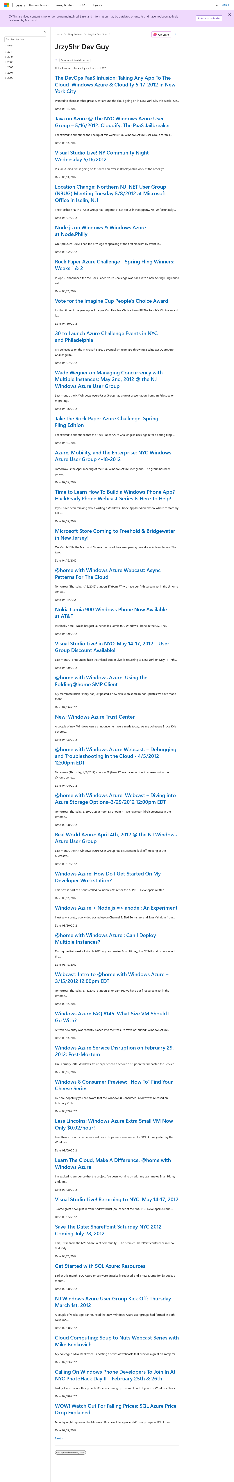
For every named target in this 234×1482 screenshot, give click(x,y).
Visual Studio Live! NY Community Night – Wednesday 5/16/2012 (104, 155)
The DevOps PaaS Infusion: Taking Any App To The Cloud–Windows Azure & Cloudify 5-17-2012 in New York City (115, 84)
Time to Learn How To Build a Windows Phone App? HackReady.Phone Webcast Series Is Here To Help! (115, 495)
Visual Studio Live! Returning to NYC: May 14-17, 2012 (116, 1199)
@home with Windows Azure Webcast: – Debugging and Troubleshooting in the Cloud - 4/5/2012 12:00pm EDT (115, 756)
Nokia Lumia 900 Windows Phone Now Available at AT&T (111, 612)
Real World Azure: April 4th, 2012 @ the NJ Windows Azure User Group (116, 837)
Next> (59, 1438)
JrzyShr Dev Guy (97, 34)
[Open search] (216, 5)
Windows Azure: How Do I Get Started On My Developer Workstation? (108, 876)
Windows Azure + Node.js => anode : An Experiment (116, 907)
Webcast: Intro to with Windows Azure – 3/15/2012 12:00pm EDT (111, 977)
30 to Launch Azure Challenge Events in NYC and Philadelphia (106, 336)
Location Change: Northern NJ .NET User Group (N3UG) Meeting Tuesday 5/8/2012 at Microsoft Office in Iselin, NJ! (110, 193)
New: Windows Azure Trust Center (95, 716)
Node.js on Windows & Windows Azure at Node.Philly (100, 230)
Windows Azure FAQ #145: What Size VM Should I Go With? (112, 1016)
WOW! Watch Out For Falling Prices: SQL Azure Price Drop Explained (115, 1409)
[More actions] (176, 34)
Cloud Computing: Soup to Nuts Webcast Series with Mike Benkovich (117, 1340)
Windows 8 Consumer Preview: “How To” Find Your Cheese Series (114, 1085)
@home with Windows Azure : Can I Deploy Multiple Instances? (105, 938)
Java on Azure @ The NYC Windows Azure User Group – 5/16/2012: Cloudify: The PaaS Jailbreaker (112, 121)
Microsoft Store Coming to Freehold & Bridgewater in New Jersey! (115, 534)
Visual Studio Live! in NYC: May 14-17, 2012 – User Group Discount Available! (112, 646)
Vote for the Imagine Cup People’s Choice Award (111, 300)
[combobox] (25, 39)
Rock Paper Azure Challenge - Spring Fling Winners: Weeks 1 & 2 (114, 264)
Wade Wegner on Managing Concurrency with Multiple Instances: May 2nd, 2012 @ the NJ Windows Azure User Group (109, 379)
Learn (59, 34)
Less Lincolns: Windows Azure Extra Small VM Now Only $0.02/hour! (114, 1124)
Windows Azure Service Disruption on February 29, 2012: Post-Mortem (114, 1050)
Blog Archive (75, 34)
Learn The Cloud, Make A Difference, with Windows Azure (113, 1163)
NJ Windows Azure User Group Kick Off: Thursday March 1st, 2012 (113, 1301)
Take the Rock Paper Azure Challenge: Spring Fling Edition (106, 421)
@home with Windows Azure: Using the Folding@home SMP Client (101, 680)
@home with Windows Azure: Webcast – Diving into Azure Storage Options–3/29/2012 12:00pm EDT (115, 798)
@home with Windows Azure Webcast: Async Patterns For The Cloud (108, 573)
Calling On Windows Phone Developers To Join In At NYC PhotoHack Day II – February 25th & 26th (115, 1375)
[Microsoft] (6, 5)
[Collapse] (45, 31)
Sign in (226, 4)
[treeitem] (26, 46)
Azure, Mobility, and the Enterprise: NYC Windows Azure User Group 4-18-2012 (113, 455)
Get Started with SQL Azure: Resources (100, 1265)
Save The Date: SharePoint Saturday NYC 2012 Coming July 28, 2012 (108, 1229)
